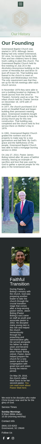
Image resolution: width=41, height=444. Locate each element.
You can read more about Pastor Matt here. (20, 385)
